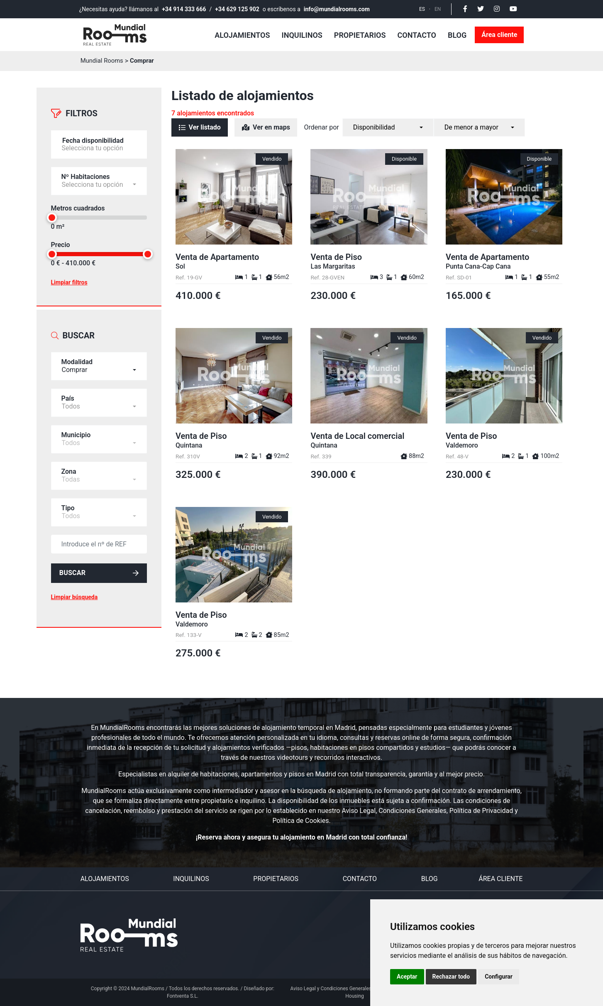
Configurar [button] (499, 976)
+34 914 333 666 (184, 9)
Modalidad (77, 351)
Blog (457, 35)
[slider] (52, 212)
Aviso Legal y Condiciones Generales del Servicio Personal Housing (355, 992)
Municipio (76, 424)
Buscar (99, 564)
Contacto (417, 35)
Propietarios (360, 35)
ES (422, 9)
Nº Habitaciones (85, 171)
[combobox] (99, 356)
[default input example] (99, 533)
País (67, 388)
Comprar (146, 61)
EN (438, 9)
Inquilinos (302, 35)
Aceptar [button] (407, 976)
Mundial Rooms (104, 61)
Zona (68, 461)
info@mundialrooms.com (337, 9)
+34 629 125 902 (237, 9)
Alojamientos (242, 35)
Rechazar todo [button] (451, 976)
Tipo (68, 498)
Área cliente (499, 35)
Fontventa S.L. (182, 996)
